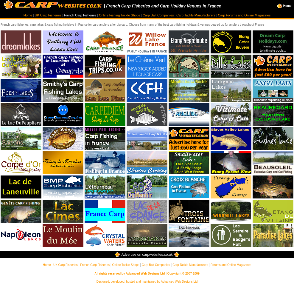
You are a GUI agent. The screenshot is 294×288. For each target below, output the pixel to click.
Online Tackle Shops (125, 265)
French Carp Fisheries (80, 15)
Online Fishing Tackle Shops (119, 15)
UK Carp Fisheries (48, 15)
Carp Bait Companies (158, 15)
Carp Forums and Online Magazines (244, 15)
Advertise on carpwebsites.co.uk (146, 254)
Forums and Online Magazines (231, 265)
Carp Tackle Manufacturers (195, 15)
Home (284, 5)
